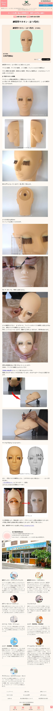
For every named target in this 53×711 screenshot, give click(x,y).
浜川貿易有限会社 (17, 531)
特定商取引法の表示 (43, 698)
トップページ (10, 691)
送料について (43, 691)
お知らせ (10, 698)
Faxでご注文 (10, 694)
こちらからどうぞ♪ (28, 525)
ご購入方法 (26, 691)
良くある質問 (26, 694)
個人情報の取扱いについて (26, 698)
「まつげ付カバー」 (8, 482)
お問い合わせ (43, 694)
